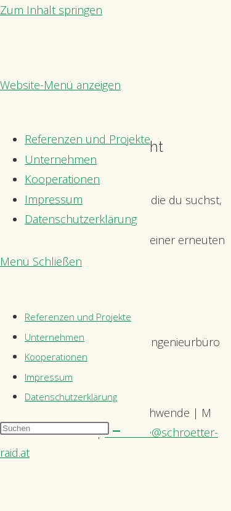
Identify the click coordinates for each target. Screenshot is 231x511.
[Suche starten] (116, 431)
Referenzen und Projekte (78, 317)
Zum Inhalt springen (51, 9)
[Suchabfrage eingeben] (54, 428)
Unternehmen (54, 337)
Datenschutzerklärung (71, 396)
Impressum (49, 377)
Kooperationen (56, 357)
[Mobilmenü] (41, 261)
